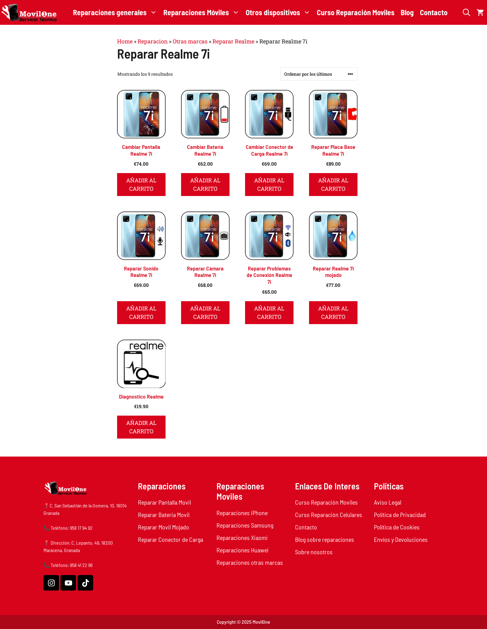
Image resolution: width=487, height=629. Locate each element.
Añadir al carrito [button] (141, 184)
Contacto (434, 12)
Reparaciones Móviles (203, 12)
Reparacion (153, 41)
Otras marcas (190, 41)
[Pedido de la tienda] (318, 74)
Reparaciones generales (116, 12)
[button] (466, 12)
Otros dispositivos (280, 12)
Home (125, 41)
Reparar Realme (233, 41)
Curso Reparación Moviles (355, 12)
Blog (407, 12)
